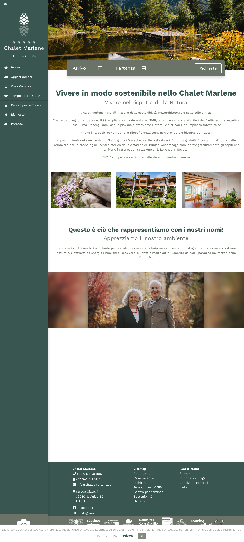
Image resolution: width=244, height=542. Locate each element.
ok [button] (142, 535)
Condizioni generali (193, 482)
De (34, 56)
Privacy (184, 473)
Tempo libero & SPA (148, 487)
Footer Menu (189, 469)
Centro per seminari (149, 492)
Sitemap (140, 469)
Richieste (140, 482)
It (14, 56)
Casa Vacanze (144, 478)
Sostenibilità (143, 496)
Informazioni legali (193, 478)
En (24, 56)
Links (183, 487)
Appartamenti (144, 473)
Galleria (139, 501)
